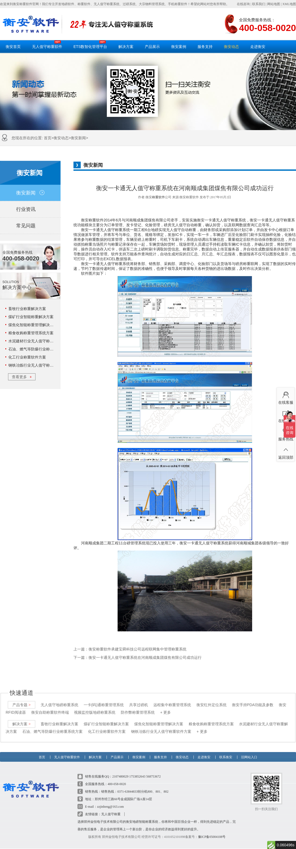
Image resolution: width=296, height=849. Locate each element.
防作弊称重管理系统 (138, 707)
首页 (47, 138)
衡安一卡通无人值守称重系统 (105, 230)
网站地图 (273, 4)
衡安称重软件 (92, 220)
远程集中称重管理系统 (172, 699)
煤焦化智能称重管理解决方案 (32, 325)
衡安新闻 (78, 138)
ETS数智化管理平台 (90, 44)
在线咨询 (243, 4)
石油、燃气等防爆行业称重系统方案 (38, 349)
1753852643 (137, 771)
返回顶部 (285, 452)
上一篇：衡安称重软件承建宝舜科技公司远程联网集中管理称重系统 (129, 649)
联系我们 (258, 4)
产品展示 (152, 46)
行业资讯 (30, 209)
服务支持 (205, 46)
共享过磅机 (138, 699)
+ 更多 (165, 707)
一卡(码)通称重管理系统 (104, 699)
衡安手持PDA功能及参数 (253, 699)
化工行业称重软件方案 (27, 357)
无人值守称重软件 (47, 44)
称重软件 (158, 197)
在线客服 (285, 397)
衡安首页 (13, 46)
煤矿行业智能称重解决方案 (31, 317)
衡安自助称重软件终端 (50, 707)
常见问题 (30, 225)
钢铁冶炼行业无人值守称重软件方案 (38, 365)
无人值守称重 (111, 809)
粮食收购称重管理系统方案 (31, 333)
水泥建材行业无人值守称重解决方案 (38, 341)
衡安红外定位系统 (211, 699)
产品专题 (21, 699)
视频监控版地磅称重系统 (94, 707)
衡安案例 (178, 46)
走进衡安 (257, 46)
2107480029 (120, 771)
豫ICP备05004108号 (212, 831)
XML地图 (289, 4)
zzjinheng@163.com (110, 801)
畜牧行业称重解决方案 (27, 309)
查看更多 (22, 377)
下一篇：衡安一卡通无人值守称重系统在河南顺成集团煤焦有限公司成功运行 (137, 658)
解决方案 (125, 46)
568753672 (153, 771)
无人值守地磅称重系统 (59, 699)
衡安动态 (231, 46)
